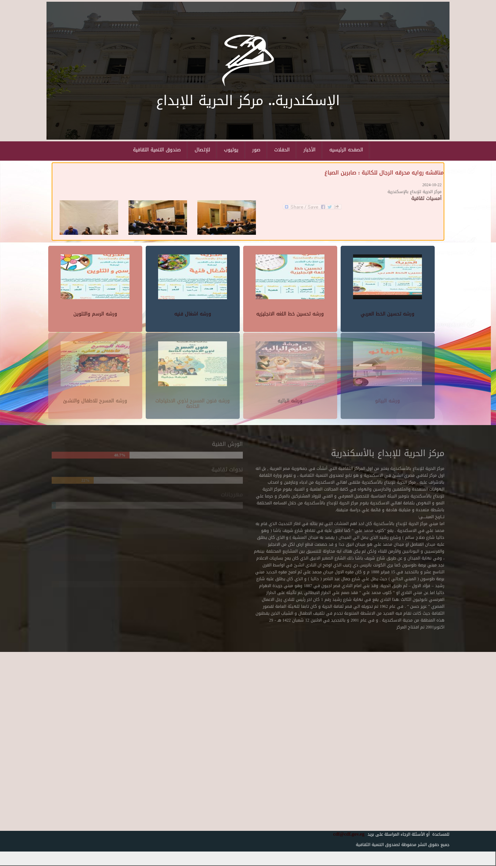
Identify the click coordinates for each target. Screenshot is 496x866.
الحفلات (282, 149)
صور (256, 149)
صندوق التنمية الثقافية (157, 149)
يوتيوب (231, 149)
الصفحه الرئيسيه (346, 149)
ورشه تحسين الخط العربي (387, 313)
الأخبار (309, 149)
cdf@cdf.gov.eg (346, 834)
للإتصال (202, 149)
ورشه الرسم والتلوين (95, 313)
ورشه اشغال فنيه (192, 313)
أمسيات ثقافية (426, 198)
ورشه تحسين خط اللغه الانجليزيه (290, 313)
